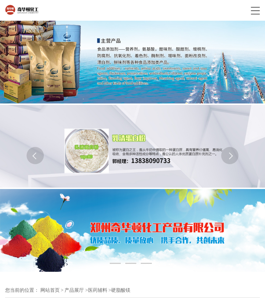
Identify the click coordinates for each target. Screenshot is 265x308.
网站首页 (50, 290)
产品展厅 (74, 290)
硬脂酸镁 (120, 290)
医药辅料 (97, 290)
